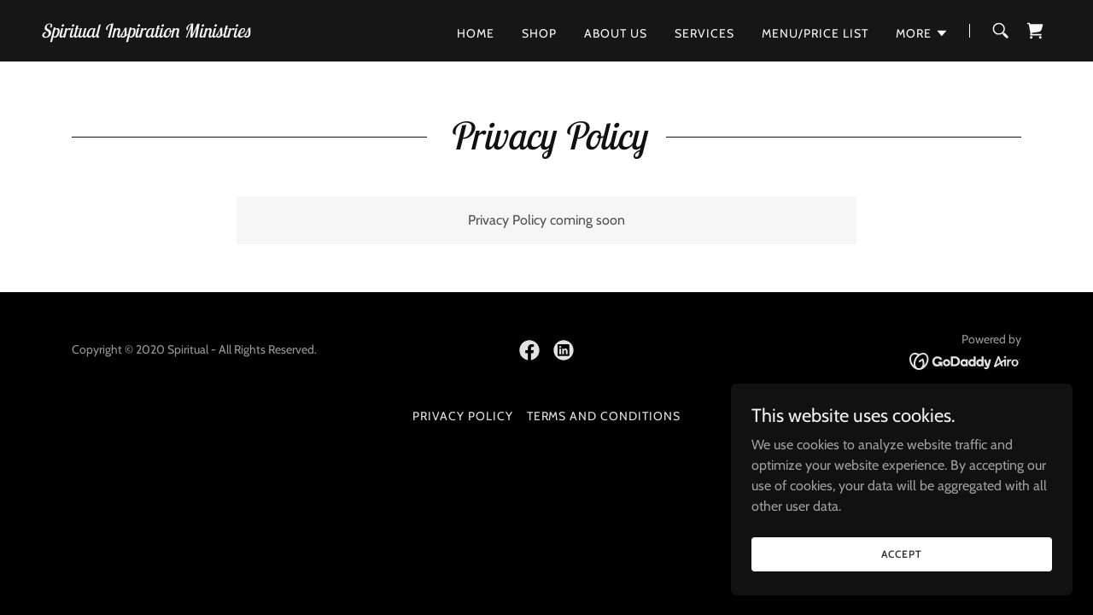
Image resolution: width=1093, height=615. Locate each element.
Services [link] (704, 33)
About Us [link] (615, 33)
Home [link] (475, 33)
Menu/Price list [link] (815, 33)
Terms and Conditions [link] (604, 416)
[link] (145, 33)
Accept (901, 589)
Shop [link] (539, 33)
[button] (922, 33)
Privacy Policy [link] (462, 416)
